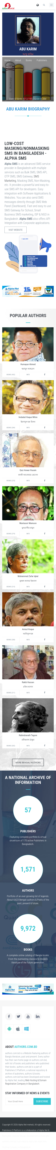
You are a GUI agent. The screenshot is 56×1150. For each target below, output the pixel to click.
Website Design (19, 1136)
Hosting (43, 1136)
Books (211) (11, 693)
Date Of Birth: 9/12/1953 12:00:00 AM (27, 98)
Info (28, 375)
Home (7, 60)
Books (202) (11, 746)
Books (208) (11, 640)
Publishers (42, 60)
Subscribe (42, 1101)
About (18, 60)
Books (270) (11, 481)
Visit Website (16, 230)
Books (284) (11, 428)
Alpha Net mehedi (26, 1124)
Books (29, 60)
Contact (8, 66)
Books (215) (11, 587)
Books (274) (11, 534)
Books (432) (11, 375)
